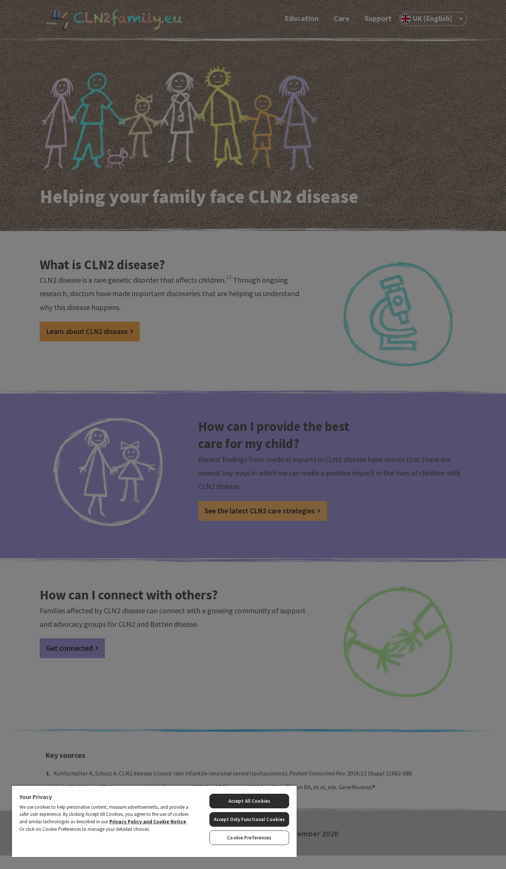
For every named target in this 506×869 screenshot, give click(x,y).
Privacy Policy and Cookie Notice (147, 821)
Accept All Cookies (249, 801)
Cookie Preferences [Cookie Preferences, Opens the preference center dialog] (249, 838)
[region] (154, 821)
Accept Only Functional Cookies (249, 819)
